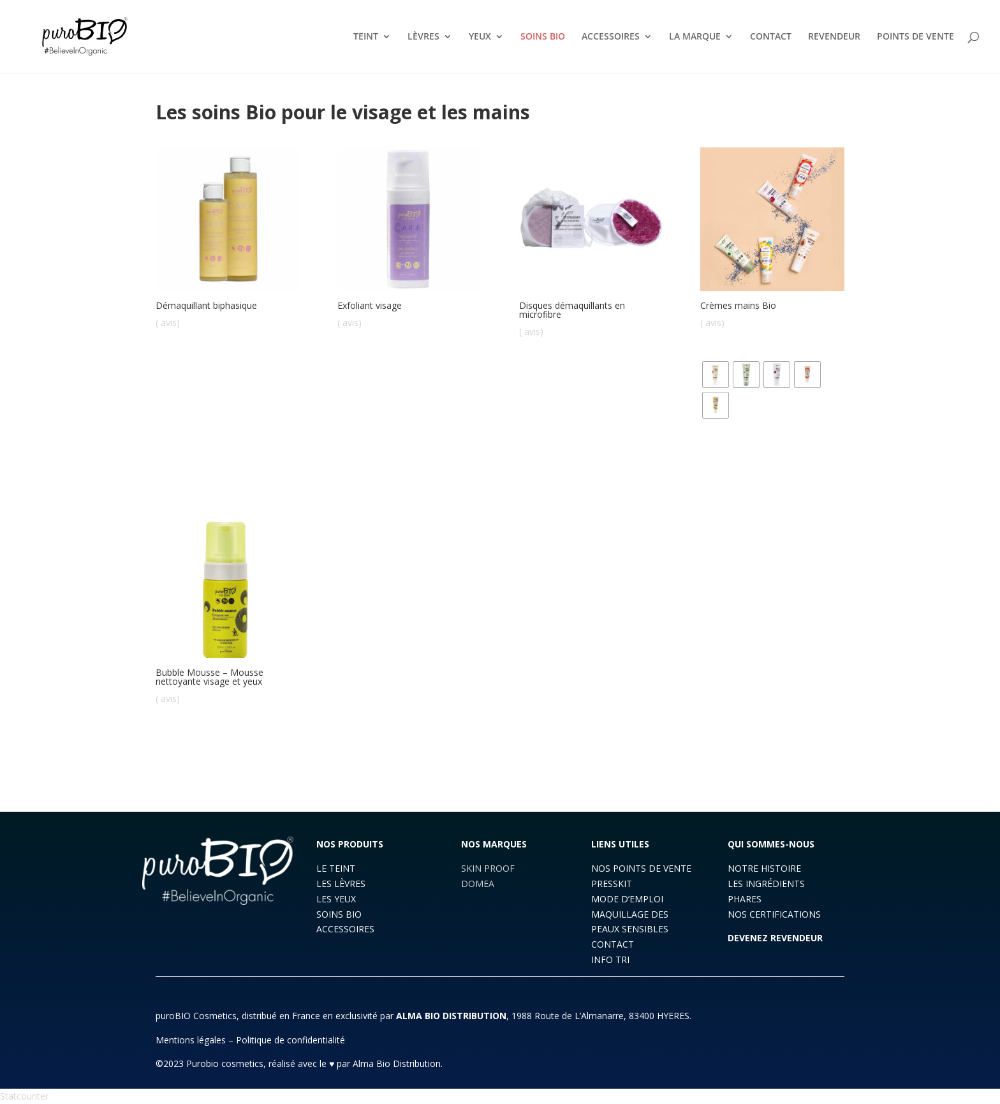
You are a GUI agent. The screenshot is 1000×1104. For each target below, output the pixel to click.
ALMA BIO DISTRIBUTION (451, 1016)
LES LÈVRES (340, 883)
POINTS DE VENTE (915, 37)
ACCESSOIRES (611, 37)
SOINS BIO (542, 37)
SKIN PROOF (488, 868)
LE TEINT (335, 868)
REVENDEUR (834, 37)
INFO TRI (610, 959)
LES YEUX (336, 899)
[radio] (715, 374)
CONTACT (770, 37)
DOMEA (477, 883)
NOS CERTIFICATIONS (774, 914)
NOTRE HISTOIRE (764, 868)
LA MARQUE (695, 37)
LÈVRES (423, 37)
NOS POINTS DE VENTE (641, 868)
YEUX (480, 37)
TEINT (365, 37)
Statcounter (24, 1096)
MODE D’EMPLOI (627, 899)
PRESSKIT (611, 883)
